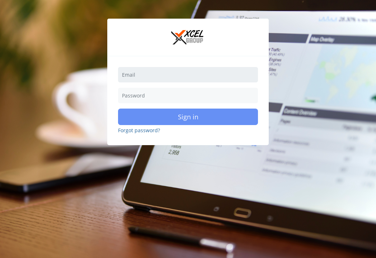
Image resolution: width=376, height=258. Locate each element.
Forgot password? (139, 130)
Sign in (188, 117)
